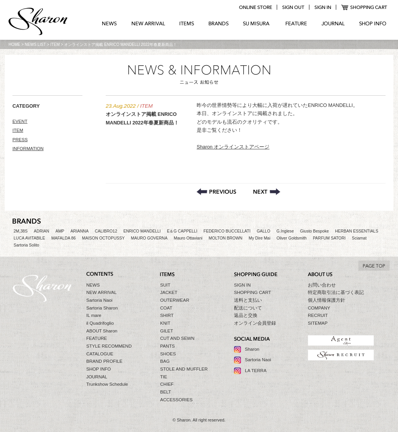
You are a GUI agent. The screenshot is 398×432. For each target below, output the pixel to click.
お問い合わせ (322, 285)
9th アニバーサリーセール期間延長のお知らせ (266, 191)
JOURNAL (333, 23)
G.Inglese (285, 231)
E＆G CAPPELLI (182, 231)
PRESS (20, 139)
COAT (166, 308)
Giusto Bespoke (314, 231)
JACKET (168, 292)
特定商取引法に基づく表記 (336, 292)
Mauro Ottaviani (188, 238)
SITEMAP (318, 323)
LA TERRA (256, 370)
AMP (60, 231)
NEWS (109, 23)
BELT (165, 392)
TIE (163, 376)
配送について (248, 308)
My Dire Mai (260, 238)
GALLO (263, 231)
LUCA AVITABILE (29, 238)
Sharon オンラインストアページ (233, 147)
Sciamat (359, 238)
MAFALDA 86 (63, 238)
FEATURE (296, 23)
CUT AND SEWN (177, 338)
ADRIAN (41, 231)
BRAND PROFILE (104, 361)
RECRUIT (318, 315)
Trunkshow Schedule (107, 384)
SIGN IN (242, 285)
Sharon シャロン (38, 22)
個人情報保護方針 (326, 300)
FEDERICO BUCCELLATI (227, 231)
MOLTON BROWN (226, 238)
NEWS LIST (35, 44)
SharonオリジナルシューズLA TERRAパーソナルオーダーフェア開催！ (216, 191)
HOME (14, 44)
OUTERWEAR (174, 300)
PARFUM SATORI (329, 238)
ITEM (55, 44)
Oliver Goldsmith (292, 238)
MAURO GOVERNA (149, 238)
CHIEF (167, 384)
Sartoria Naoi (99, 300)
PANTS (167, 346)
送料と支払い (248, 300)
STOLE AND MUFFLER (184, 369)
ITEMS (186, 23)
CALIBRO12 (106, 231)
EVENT (20, 121)
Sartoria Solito (26, 245)
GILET (166, 331)
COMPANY (319, 308)
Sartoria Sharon (102, 308)
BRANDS (218, 23)
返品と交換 (245, 315)
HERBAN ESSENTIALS (356, 231)
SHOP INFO (372, 23)
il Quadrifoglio (100, 323)
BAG (164, 361)
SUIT (165, 285)
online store (255, 7)
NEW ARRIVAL (148, 23)
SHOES (168, 354)
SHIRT (166, 315)
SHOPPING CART (364, 7)
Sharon (252, 349)
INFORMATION (28, 148)
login (322, 7)
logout (293, 7)
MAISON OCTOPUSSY (103, 238)
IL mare (93, 315)
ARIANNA (79, 231)
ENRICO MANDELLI (142, 231)
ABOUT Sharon (101, 331)
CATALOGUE (99, 354)
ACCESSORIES (176, 399)
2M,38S (21, 231)
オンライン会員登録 (255, 323)
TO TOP (373, 266)
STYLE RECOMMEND (109, 346)
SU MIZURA (257, 23)
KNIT (165, 323)
